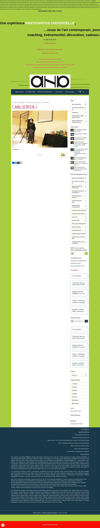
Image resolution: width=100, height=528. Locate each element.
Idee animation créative (81, 135)
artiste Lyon (79, 225)
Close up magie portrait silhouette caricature (79, 122)
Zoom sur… (79, 387)
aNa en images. (69, 92)
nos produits (76, 288)
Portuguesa (75, 416)
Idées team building (79, 105)
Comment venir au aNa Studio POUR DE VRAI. (78, 296)
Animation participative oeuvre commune (81, 139)
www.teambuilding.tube (83, 445)
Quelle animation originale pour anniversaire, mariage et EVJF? (50, 61)
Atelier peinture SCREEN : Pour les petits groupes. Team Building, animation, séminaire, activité (78, 305)
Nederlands (75, 413)
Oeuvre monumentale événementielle (79, 190)
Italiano (74, 406)
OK (86, 266)
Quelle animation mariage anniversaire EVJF (79, 117)
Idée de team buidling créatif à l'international (49, 59)
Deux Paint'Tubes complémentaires (79, 210)
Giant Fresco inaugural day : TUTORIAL (81, 159)
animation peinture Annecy (79, 220)
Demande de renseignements (79, 273)
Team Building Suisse (79, 240)
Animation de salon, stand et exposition (79, 254)
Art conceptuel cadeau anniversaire (81, 132)
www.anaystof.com (84, 467)
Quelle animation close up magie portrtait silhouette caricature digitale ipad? (50, 67)
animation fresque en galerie (79, 244)
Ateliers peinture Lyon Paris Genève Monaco (79, 195)
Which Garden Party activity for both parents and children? (81, 170)
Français (74, 396)
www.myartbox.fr (84, 442)
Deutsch (74, 409)
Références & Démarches (45, 92)
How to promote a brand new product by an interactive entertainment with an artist (81, 153)
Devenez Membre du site (77, 278)
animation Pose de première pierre (79, 249)
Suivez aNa (59, 92)
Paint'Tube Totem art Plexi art (79, 185)
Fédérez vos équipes (79, 237)
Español (74, 403)
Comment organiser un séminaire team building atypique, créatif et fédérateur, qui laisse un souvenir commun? (50, 64)
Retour (39, 155)
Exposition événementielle (79, 180)
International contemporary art (79, 109)
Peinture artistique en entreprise (79, 200)
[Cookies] (3, 525)
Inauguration (79, 113)
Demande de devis (76, 275)
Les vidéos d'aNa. (30, 92)
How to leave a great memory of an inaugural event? (81, 164)
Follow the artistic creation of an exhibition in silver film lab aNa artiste (81, 145)
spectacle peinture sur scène (79, 205)
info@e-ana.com (50, 43)
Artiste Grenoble (79, 228)
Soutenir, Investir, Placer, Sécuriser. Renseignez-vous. (78, 323)
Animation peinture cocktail (33, 103)
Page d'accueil (19, 92)
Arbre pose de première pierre (79, 232)
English (74, 399)
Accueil (14, 103)
